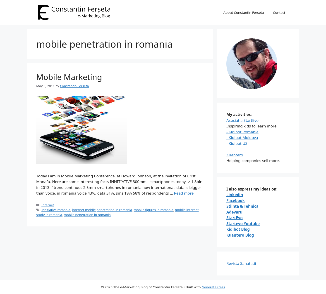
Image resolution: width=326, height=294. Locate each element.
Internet (47, 205)
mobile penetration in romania (87, 215)
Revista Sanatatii (241, 263)
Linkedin (234, 194)
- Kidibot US (236, 143)
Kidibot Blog (238, 229)
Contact (279, 12)
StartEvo (234, 217)
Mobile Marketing (69, 77)
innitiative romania (55, 210)
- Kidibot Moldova (242, 137)
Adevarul (235, 212)
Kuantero (234, 155)
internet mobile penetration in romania (102, 210)
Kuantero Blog (240, 235)
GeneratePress (213, 287)
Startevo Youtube (243, 223)
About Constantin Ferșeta (243, 12)
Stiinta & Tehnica (242, 206)
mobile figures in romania (153, 210)
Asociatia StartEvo (242, 120)
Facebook (235, 200)
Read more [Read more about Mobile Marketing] (184, 193)
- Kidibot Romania (242, 131)
